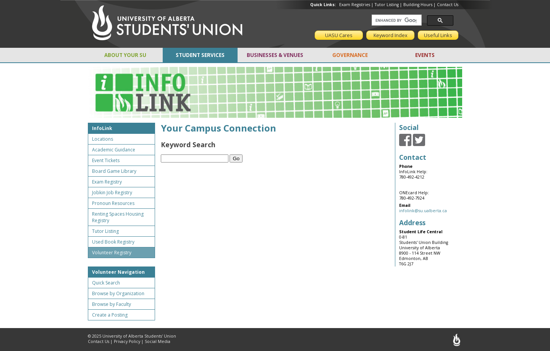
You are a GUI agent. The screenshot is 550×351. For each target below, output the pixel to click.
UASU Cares (339, 35)
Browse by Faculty (111, 304)
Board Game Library (114, 171)
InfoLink (102, 128)
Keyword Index (391, 35)
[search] (395, 20)
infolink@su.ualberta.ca (423, 210)
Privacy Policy (127, 341)
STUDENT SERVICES (200, 55)
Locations (102, 139)
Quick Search (106, 283)
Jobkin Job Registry (112, 192)
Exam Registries (354, 4)
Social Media (157, 341)
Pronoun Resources (113, 203)
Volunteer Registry (111, 252)
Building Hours (417, 4)
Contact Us (447, 4)
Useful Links (438, 35)
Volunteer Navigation (118, 272)
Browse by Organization (118, 293)
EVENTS (425, 55)
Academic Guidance (113, 149)
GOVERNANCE (350, 55)
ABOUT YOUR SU (125, 55)
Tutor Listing (387, 4)
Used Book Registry (113, 242)
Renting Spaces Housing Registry (118, 217)
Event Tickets (106, 160)
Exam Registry (107, 182)
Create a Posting (110, 315)
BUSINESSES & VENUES (275, 55)
